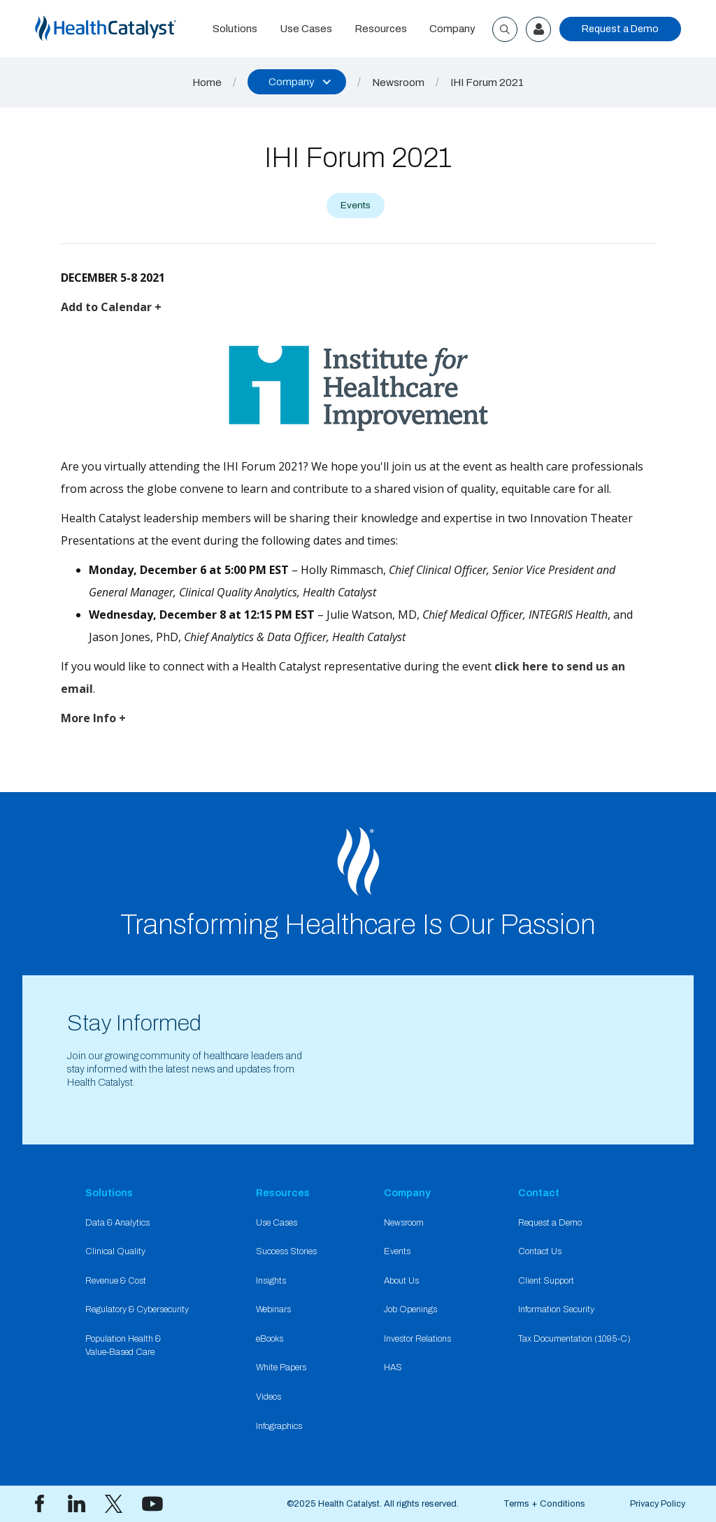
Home (207, 82)
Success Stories (286, 1251)
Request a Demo (620, 28)
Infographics (279, 1426)
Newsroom (398, 82)
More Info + (93, 718)
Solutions (235, 28)
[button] (297, 81)
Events (397, 1251)
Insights (271, 1281)
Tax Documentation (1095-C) (574, 1339)
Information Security (556, 1309)
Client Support (546, 1281)
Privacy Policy (657, 1504)
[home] (118, 29)
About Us (401, 1281)
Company (452, 28)
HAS (393, 1367)
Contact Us (539, 1251)
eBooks (269, 1339)
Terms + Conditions (544, 1504)
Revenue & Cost (115, 1281)
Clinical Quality (115, 1251)
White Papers (281, 1367)
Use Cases (306, 28)
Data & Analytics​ (117, 1223)
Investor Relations (417, 1339)
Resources (381, 28)
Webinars (273, 1309)
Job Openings (410, 1309)
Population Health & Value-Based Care (123, 1345)
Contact (538, 1192)
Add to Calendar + (111, 307)
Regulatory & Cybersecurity (137, 1309)
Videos (268, 1397)
